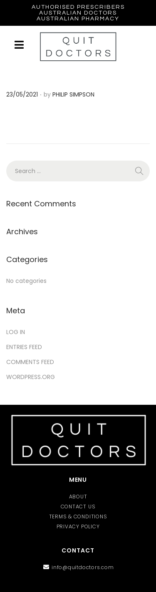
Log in (15, 332)
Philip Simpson (73, 94)
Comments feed (30, 362)
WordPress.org (30, 377)
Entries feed (24, 347)
